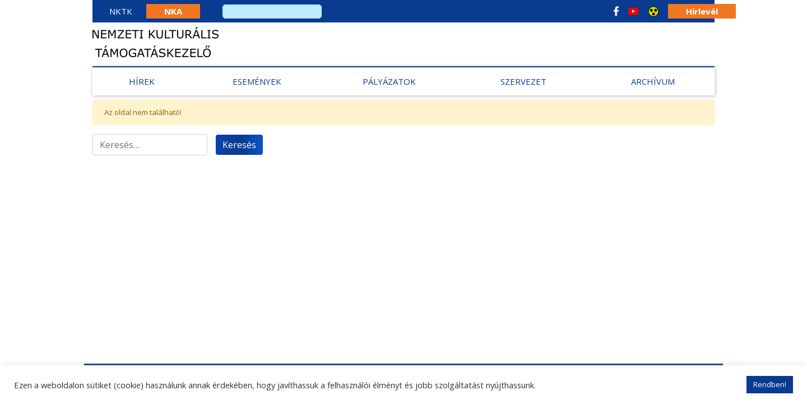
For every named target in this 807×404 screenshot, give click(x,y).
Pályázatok (389, 81)
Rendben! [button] (769, 384)
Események (257, 81)
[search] (272, 11)
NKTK (120, 11)
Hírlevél (702, 11)
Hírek (142, 81)
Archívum (653, 81)
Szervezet (523, 81)
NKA (173, 11)
